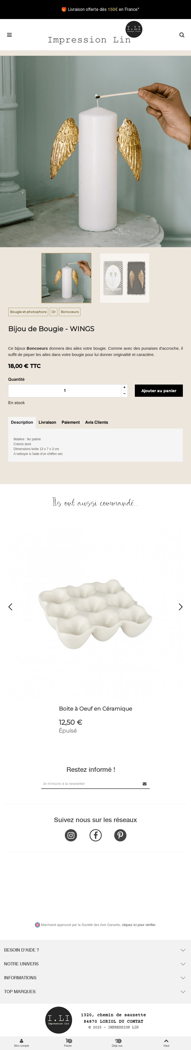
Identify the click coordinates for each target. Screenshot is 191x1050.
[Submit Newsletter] (145, 783)
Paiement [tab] (71, 422)
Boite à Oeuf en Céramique (95, 709)
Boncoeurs (70, 312)
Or (54, 312)
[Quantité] (64, 390)
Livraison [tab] (47, 422)
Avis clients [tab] (96, 422)
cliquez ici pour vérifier (138, 925)
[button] (181, 607)
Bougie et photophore (28, 312)
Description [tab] (22, 422)
